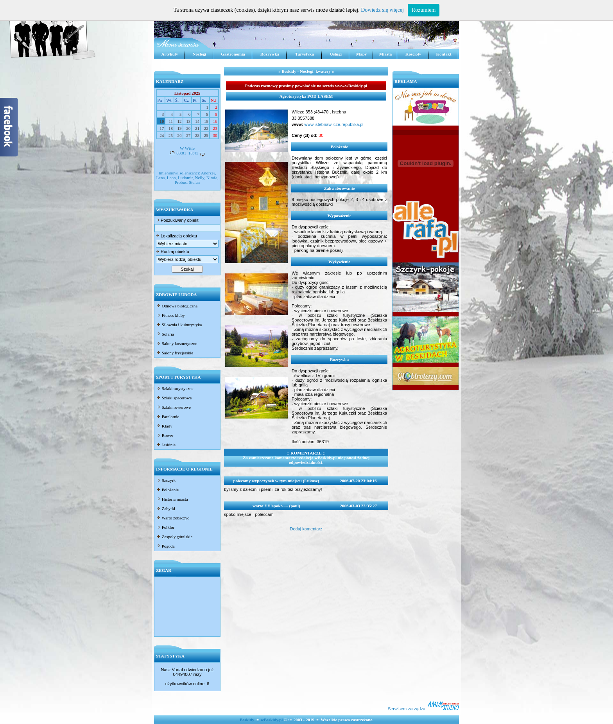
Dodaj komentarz (306, 528)
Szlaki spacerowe (174, 397)
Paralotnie (167, 416)
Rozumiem (424, 10)
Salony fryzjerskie (174, 352)
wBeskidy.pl (272, 719)
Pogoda (165, 546)
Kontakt (443, 54)
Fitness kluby (170, 315)
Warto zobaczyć (172, 518)
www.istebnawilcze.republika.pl (333, 124)
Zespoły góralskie (174, 536)
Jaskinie (166, 444)
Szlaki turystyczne (175, 388)
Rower (164, 435)
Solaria (165, 334)
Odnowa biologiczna (176, 306)
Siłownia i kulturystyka (179, 324)
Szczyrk (166, 480)
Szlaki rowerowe (173, 407)
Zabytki (165, 508)
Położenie (167, 489)
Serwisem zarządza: (423, 708)
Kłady (164, 426)
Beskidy (247, 719)
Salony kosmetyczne (176, 343)
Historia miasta (172, 499)
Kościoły (413, 54)
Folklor (165, 527)
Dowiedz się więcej (382, 10)
